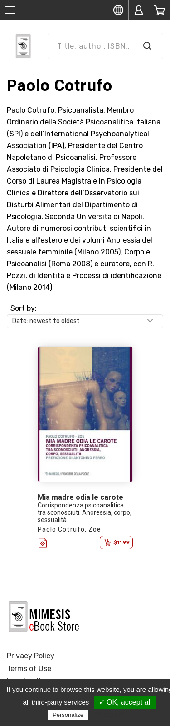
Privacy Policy (30, 655)
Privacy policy (111, 714)
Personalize (68, 714)
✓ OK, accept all (125, 702)
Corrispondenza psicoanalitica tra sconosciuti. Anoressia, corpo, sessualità (84, 512)
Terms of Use (29, 668)
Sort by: (23, 308)
